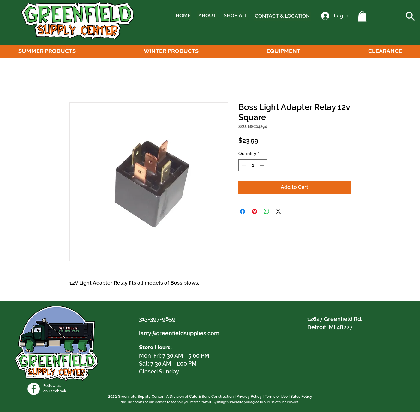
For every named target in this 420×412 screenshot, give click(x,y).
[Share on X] (278, 211)
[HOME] (183, 15)
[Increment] (263, 165)
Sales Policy (301, 396)
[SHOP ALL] (235, 15)
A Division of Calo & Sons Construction (200, 396)
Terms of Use (276, 396)
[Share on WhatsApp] (266, 211)
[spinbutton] (253, 165)
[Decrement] (243, 165)
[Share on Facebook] (242, 211)
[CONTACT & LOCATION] (282, 16)
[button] (362, 16)
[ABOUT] (207, 15)
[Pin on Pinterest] (254, 211)
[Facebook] (33, 389)
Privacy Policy (249, 396)
